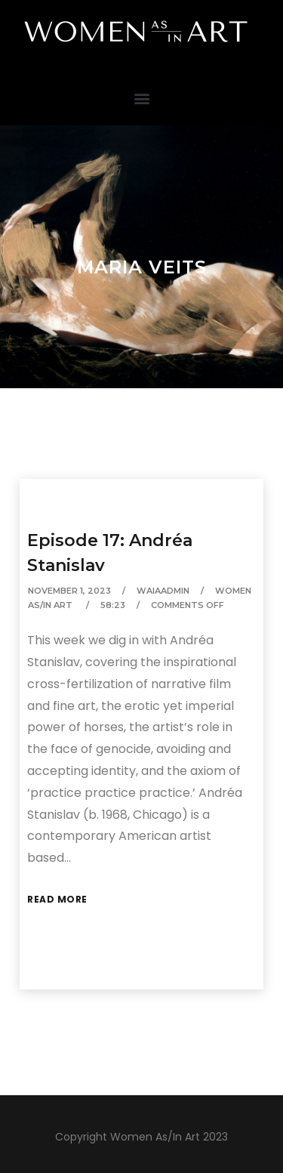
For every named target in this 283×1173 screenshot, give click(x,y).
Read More (57, 899)
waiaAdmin (163, 590)
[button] (141, 97)
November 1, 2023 (69, 590)
